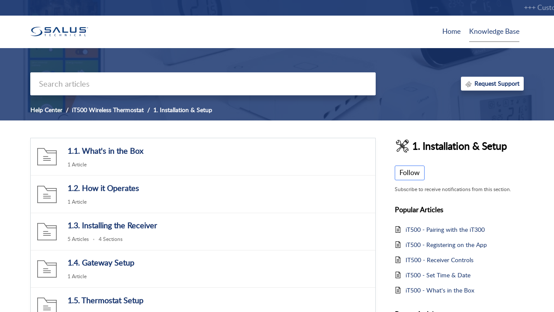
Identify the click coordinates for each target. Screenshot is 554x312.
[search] (203, 83)
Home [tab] (451, 31)
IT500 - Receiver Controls (439, 260)
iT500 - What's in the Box (440, 290)
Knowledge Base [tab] (494, 31)
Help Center (46, 110)
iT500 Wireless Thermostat (108, 110)
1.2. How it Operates (103, 188)
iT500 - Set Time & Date (438, 275)
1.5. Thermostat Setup (105, 300)
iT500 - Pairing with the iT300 (445, 229)
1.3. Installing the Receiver (112, 225)
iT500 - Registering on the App (446, 244)
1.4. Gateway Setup (101, 262)
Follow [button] (409, 172)
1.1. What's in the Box (105, 151)
